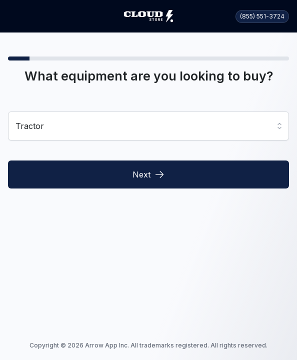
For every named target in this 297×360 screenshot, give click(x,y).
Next (148, 175)
